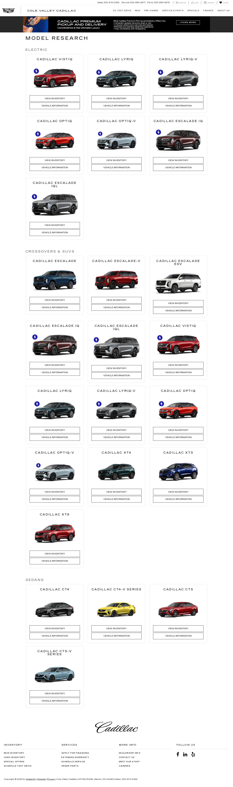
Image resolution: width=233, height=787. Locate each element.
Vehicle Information (54, 105)
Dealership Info (129, 753)
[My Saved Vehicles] (224, 2)
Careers (124, 766)
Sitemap (41, 779)
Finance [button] (208, 11)
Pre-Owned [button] (151, 11)
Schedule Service (73, 762)
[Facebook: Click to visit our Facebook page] (179, 754)
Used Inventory (14, 757)
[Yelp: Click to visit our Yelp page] (194, 754)
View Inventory (54, 98)
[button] (116, 24)
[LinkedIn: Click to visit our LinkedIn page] (186, 754)
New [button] (137, 11)
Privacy (51, 779)
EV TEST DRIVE (122, 11)
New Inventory (14, 753)
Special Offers (14, 762)
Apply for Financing (75, 753)
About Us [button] (223, 11)
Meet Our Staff (129, 762)
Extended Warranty (75, 757)
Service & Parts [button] (173, 11)
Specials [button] (193, 11)
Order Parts (70, 766)
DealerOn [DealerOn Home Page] (31, 779)
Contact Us (127, 757)
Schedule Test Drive (18, 766)
